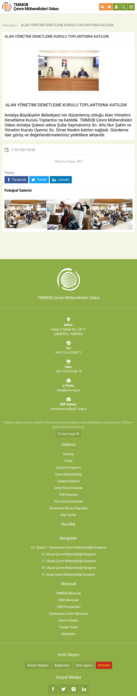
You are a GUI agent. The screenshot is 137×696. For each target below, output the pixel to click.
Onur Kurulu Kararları (68, 501)
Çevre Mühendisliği (68, 474)
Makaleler (68, 634)
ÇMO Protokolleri (69, 607)
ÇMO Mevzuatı (68, 600)
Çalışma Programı (68, 467)
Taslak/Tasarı (68, 627)
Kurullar (69, 524)
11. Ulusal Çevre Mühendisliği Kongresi (68, 561)
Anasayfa (8, 25)
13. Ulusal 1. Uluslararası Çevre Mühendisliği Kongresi (68, 547)
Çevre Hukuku (68, 620)
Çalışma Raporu (68, 481)
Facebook (16, 180)
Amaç (68, 461)
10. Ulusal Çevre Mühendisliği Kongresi (68, 568)
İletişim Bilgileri (38, 665)
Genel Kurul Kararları (68, 488)
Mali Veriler (69, 515)
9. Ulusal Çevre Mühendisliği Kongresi (68, 574)
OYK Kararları (68, 494)
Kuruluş (68, 454)
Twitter (39, 180)
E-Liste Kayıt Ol (68, 434)
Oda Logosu (83, 665)
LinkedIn (61, 180)
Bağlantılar (62, 665)
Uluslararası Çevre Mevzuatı (68, 613)
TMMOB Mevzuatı (68, 593)
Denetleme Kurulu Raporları (68, 508)
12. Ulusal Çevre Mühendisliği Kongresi (68, 554)
